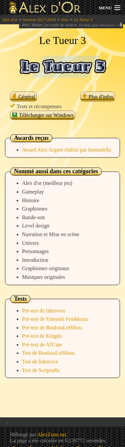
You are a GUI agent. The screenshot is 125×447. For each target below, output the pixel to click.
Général (23, 97)
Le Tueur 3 (83, 19)
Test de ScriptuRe (41, 370)
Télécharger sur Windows (43, 115)
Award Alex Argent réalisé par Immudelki (66, 150)
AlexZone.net (51, 434)
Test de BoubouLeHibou (48, 353)
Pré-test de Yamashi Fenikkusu (55, 319)
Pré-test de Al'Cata (42, 344)
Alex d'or (10, 19)
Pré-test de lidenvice (44, 310)
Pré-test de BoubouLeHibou (52, 327)
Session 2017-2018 (39, 19)
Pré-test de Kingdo (42, 336)
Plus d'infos (97, 97)
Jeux (65, 19)
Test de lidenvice (40, 361)
